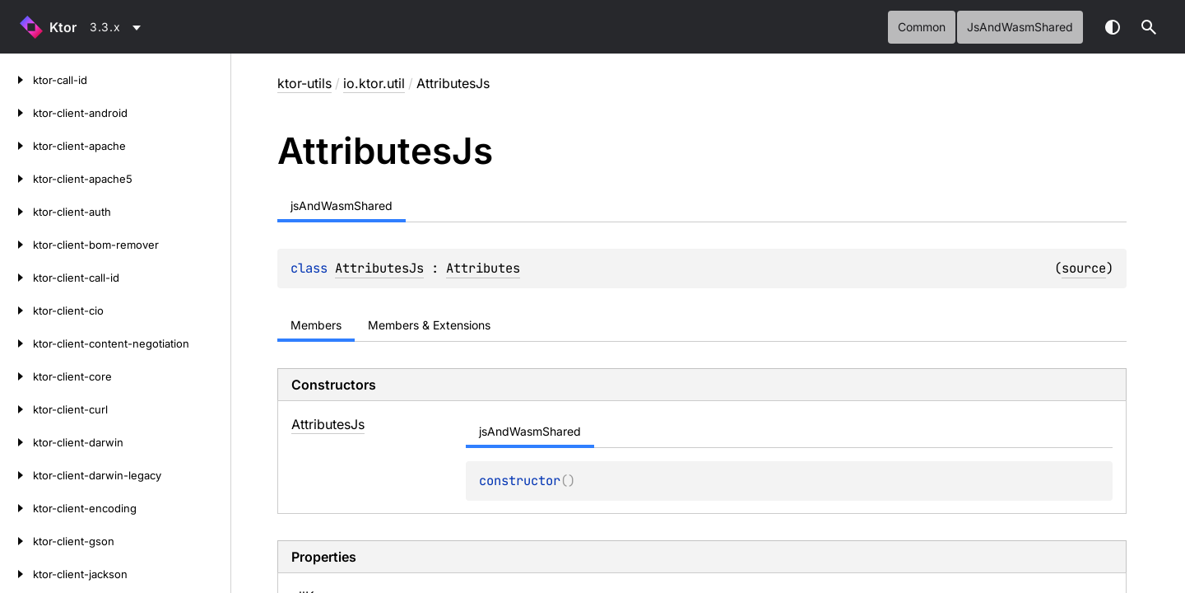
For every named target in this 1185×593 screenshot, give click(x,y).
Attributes (483, 268)
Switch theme (1112, 27)
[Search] (1148, 27)
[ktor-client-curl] (16, 409)
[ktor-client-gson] (16, 541)
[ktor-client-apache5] (16, 178)
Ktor (63, 27)
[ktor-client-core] (16, 376)
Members (316, 325)
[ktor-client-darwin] (16, 442)
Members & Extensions (429, 325)
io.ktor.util (374, 83)
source (1084, 268)
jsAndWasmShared (1020, 27)
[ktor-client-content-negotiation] (16, 343)
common (922, 27)
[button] (1148, 27)
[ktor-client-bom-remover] (16, 244)
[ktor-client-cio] (16, 310)
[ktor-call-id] (16, 79)
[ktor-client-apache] (16, 145)
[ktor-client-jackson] (16, 574)
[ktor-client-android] (16, 112)
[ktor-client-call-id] (16, 277)
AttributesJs (379, 268)
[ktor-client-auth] (16, 211)
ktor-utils (304, 83)
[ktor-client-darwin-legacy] (16, 475)
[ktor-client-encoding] (16, 508)
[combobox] (118, 27)
